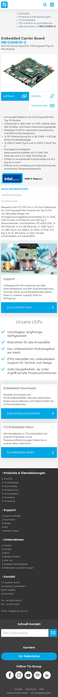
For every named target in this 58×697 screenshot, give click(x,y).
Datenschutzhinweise (17, 693)
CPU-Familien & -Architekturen (36, 23)
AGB (41, 689)
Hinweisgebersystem (41, 693)
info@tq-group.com (18, 611)
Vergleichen (39, 105)
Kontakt (18, 689)
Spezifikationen (11, 195)
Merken (36, 96)
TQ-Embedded (27, 20)
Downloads (9, 201)
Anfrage (8, 96)
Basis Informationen (14, 189)
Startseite (24, 13)
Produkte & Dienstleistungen (35, 17)
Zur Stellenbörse (29, 656)
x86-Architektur (27, 26)
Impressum (30, 689)
